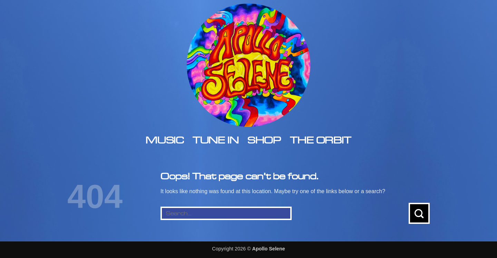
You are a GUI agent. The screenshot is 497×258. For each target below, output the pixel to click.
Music (165, 140)
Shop (264, 140)
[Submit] (419, 213)
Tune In (215, 140)
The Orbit (320, 140)
